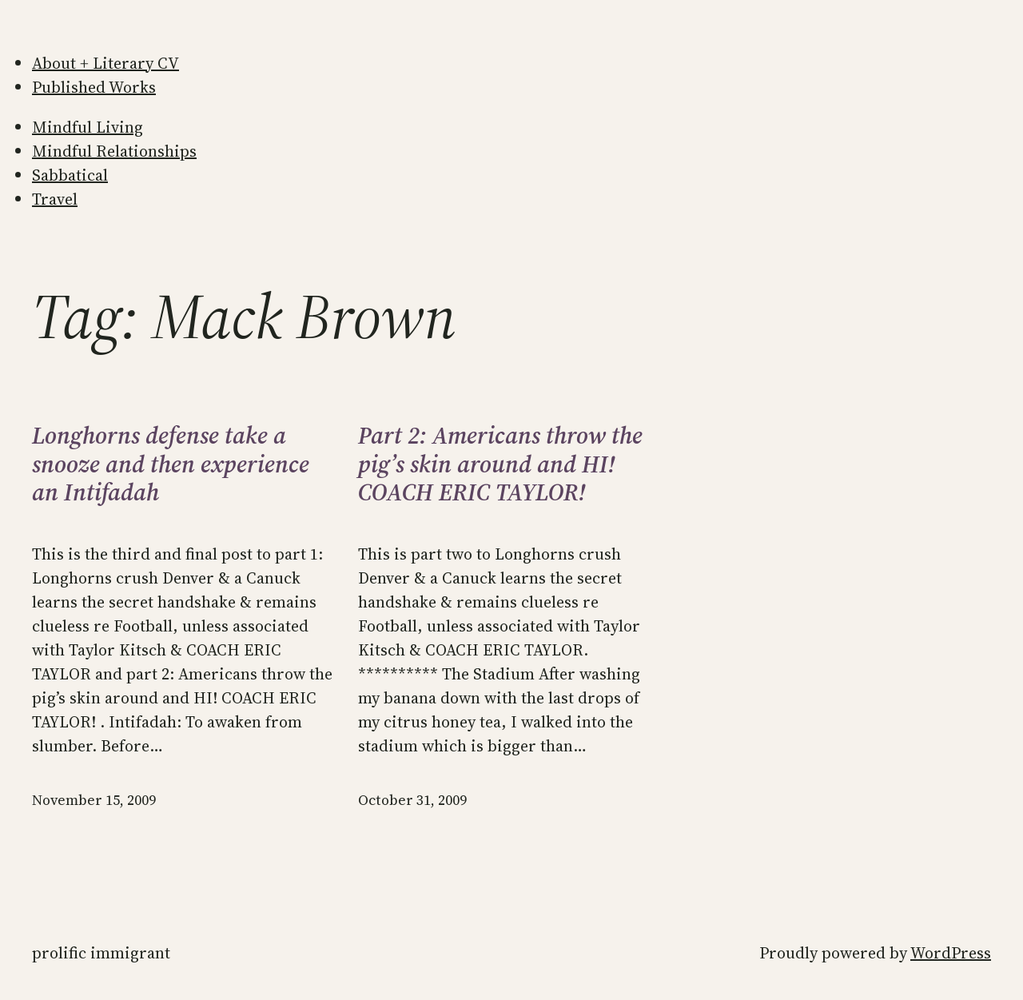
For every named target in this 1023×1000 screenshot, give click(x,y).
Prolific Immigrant (101, 953)
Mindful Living (87, 127)
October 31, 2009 (412, 800)
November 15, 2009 (94, 800)
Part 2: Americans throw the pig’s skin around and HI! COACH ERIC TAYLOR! (500, 464)
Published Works (94, 87)
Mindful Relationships (114, 151)
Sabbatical (70, 175)
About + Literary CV (105, 63)
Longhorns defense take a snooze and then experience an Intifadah (170, 464)
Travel (55, 199)
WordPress (950, 953)
